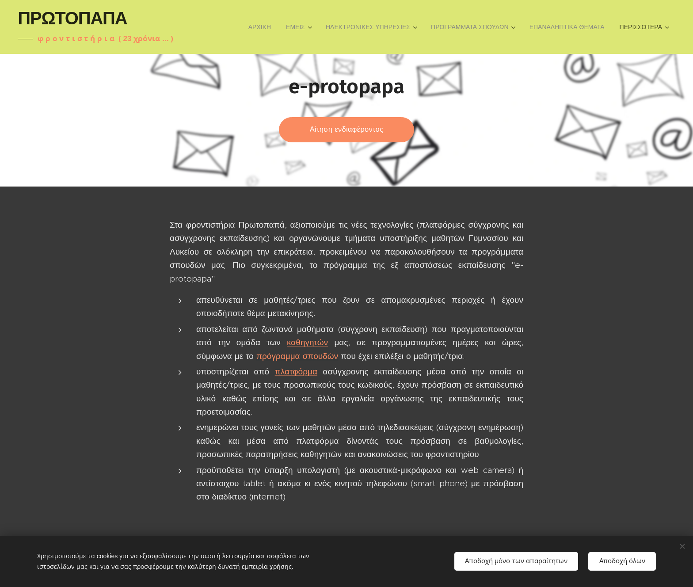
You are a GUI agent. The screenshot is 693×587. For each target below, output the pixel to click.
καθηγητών (307, 342)
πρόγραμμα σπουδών (297, 356)
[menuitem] (259, 27)
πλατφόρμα (296, 371)
